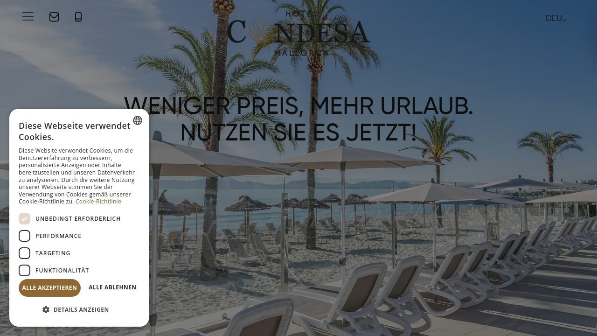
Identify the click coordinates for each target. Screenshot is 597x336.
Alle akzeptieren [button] (49, 288)
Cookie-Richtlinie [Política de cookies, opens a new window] (98, 201)
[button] (79, 310)
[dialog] (79, 218)
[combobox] (137, 120)
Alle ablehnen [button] (112, 287)
